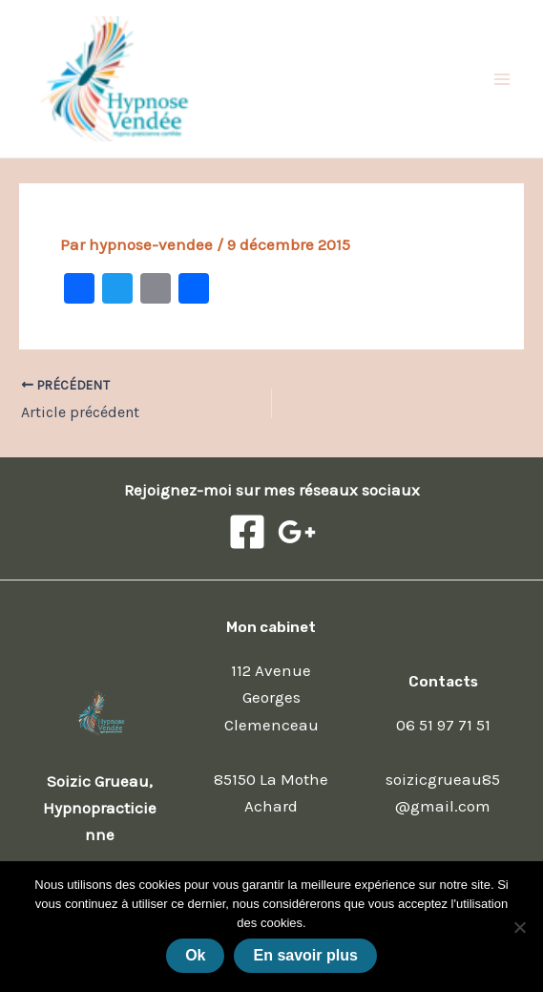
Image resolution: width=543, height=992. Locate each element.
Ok (195, 955)
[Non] (519, 927)
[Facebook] (247, 532)
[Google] (297, 532)
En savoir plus (305, 955)
